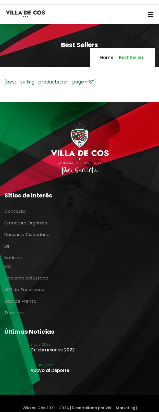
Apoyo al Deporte (49, 370)
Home (106, 58)
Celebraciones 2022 (52, 350)
